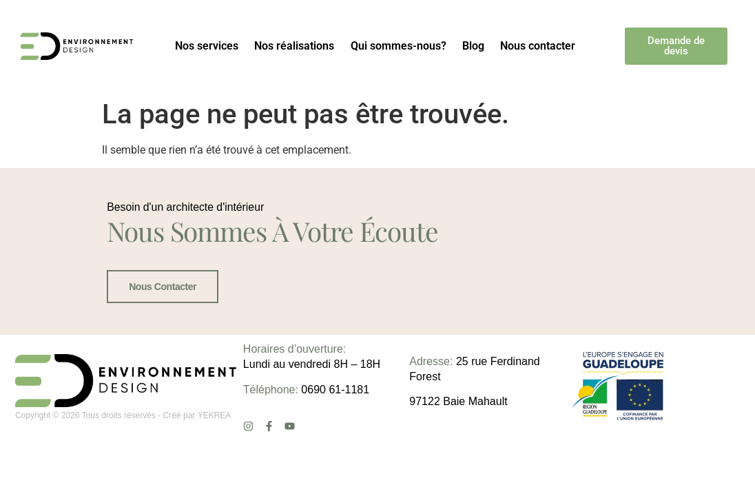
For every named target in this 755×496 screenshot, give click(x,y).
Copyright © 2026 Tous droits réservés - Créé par (106, 447)
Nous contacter (537, 45)
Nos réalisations (294, 45)
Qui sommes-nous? (398, 45)
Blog (473, 45)
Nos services (206, 45)
